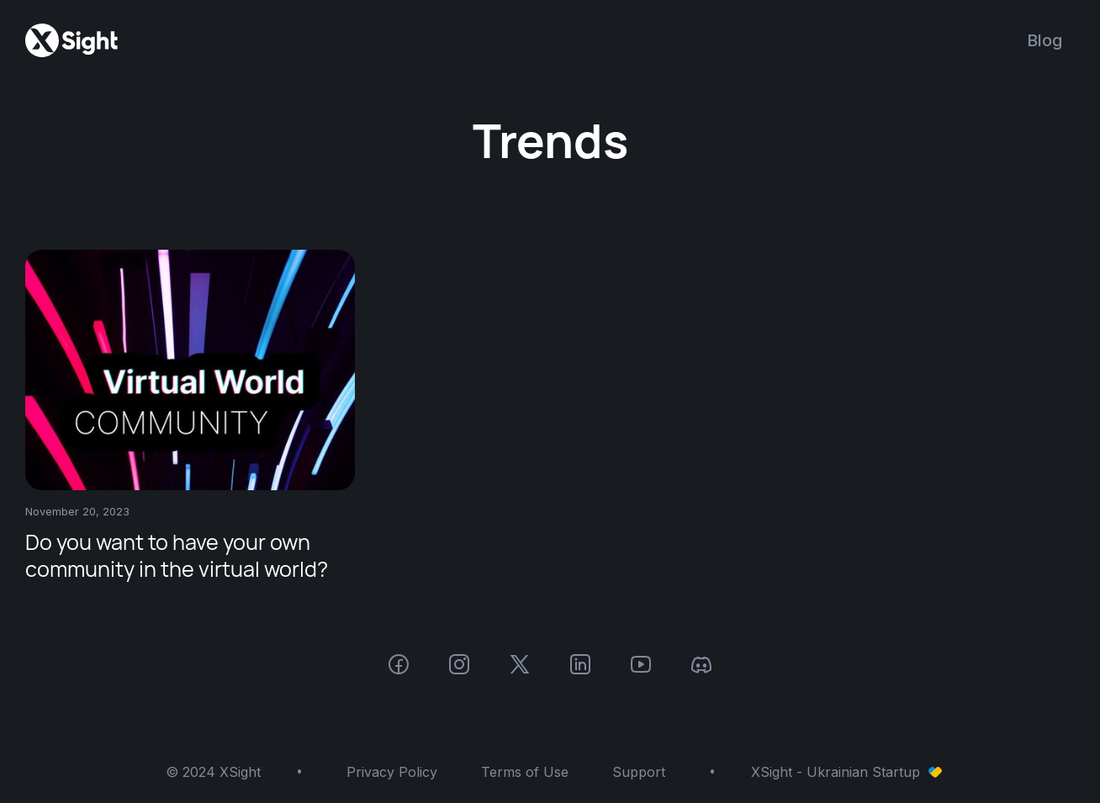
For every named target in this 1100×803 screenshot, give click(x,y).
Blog (1044, 40)
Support (638, 771)
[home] (71, 40)
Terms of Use (525, 771)
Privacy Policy (391, 771)
